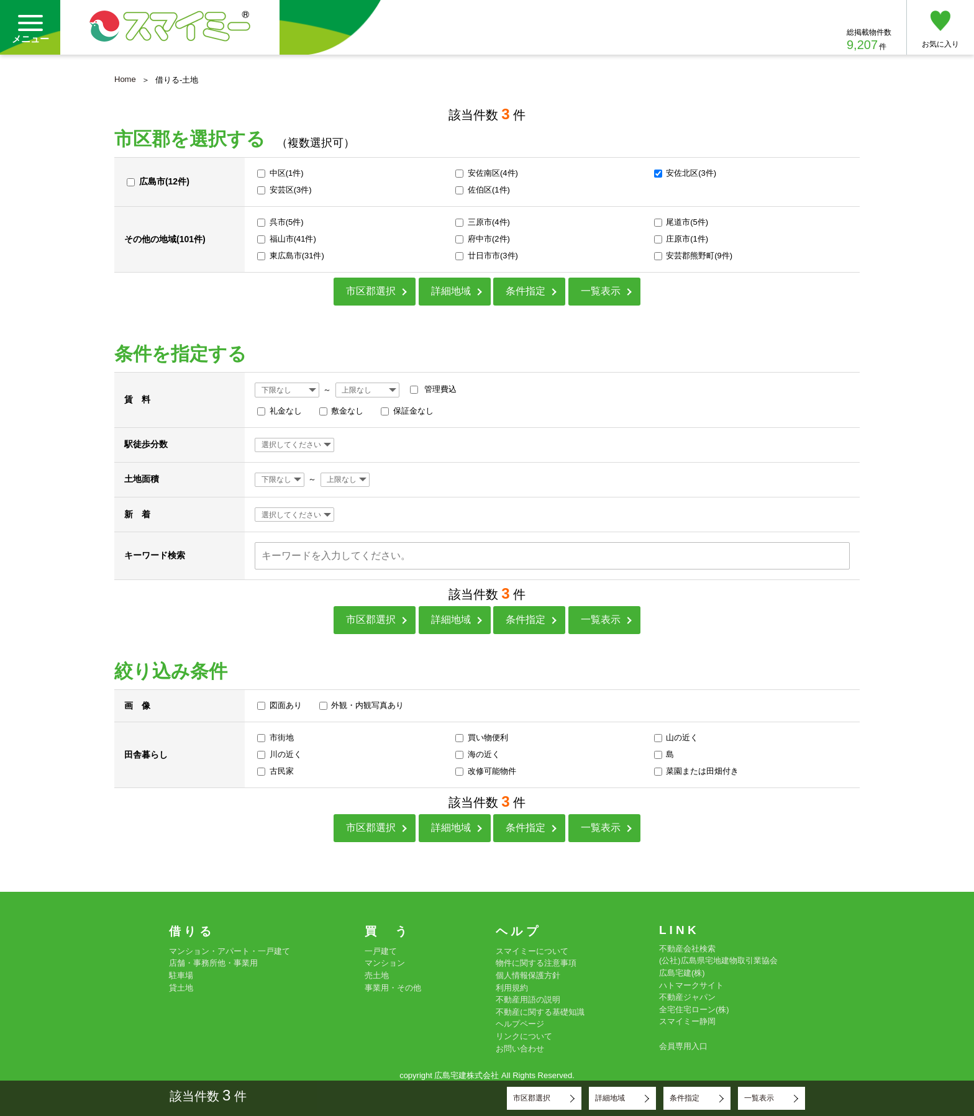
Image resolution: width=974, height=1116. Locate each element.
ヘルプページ (520, 1023)
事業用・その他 (393, 987)
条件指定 (525, 291)
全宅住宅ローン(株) (694, 1009)
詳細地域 (451, 291)
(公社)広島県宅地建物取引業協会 (718, 960)
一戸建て (381, 951)
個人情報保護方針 (528, 975)
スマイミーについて (532, 951)
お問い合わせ (520, 1048)
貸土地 (181, 987)
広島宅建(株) (682, 973)
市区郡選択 (371, 291)
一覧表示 (601, 291)
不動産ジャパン (687, 997)
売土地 (377, 975)
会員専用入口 (683, 1046)
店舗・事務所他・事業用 (213, 963)
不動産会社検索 (687, 948)
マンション (385, 963)
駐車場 (181, 975)
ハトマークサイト (691, 985)
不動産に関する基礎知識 (540, 1012)
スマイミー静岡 (687, 1021)
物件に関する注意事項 (536, 963)
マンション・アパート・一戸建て (229, 951)
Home (125, 79)
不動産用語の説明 (528, 999)
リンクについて (524, 1036)
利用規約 (512, 987)
